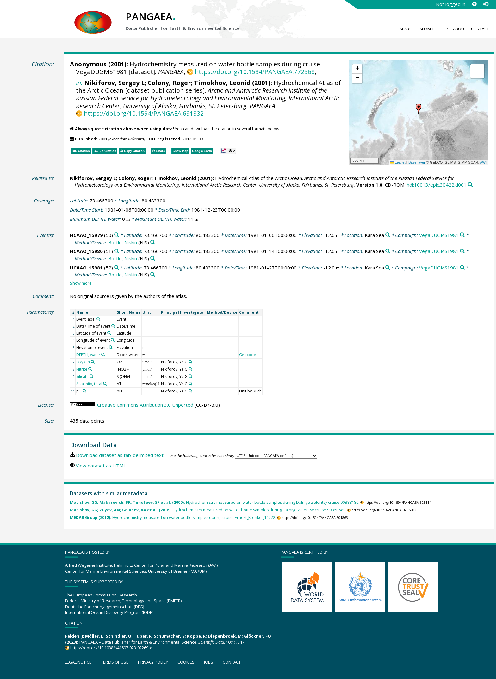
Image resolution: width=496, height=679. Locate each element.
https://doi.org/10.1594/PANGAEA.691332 (144, 113)
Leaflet (398, 162)
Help (443, 29)
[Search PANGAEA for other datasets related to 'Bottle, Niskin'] (152, 242)
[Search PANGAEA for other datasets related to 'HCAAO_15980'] (116, 251)
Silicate (82, 376)
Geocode (247, 354)
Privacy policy (153, 662)
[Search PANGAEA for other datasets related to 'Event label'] (98, 319)
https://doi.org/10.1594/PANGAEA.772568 (255, 71)
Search (407, 29)
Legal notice (78, 662)
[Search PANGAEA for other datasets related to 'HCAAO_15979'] (116, 235)
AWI (483, 162)
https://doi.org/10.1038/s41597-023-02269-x (111, 648)
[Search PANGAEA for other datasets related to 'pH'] (84, 391)
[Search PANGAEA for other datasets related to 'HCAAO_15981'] (116, 267)
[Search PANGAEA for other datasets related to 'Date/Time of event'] (113, 326)
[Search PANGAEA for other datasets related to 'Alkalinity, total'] (105, 384)
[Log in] (485, 4)
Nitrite (81, 369)
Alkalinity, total (89, 383)
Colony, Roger (169, 82)
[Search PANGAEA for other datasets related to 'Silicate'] (91, 376)
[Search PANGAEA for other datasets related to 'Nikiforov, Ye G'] (190, 362)
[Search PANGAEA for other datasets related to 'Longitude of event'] (113, 340)
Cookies (186, 662)
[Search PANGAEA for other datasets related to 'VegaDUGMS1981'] (462, 235)
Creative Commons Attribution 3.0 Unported (145, 405)
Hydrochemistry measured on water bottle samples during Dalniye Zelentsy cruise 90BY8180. (214, 502)
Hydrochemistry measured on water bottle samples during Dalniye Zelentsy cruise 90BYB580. (208, 510)
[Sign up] (474, 4)
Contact (480, 29)
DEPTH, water (88, 354)
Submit (426, 29)
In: (79, 82)
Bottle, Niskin (122, 242)
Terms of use (114, 662)
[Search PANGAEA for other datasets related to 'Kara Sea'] (387, 235)
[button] (418, 109)
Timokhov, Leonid (222, 82)
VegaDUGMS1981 (439, 235)
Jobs (208, 662)
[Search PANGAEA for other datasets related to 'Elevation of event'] (111, 347)
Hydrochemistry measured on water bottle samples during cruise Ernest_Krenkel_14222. (173, 517)
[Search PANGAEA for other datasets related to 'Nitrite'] (90, 369)
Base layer (416, 162)
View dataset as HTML (101, 465)
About (459, 29)
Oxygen (83, 362)
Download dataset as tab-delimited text (120, 455)
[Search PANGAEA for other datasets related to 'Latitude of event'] (109, 333)
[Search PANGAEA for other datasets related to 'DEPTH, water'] (103, 354)
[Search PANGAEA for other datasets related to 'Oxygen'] (93, 362)
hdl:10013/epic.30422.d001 (437, 185)
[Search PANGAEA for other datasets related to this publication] (470, 184)
